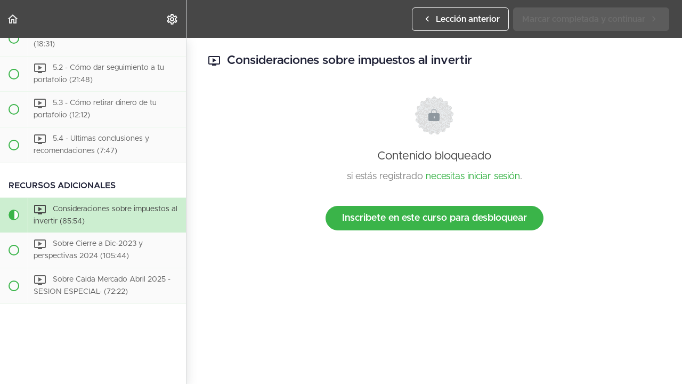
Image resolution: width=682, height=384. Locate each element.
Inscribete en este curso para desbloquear (434, 218)
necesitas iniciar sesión (473, 176)
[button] (13, 19)
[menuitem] (172, 19)
